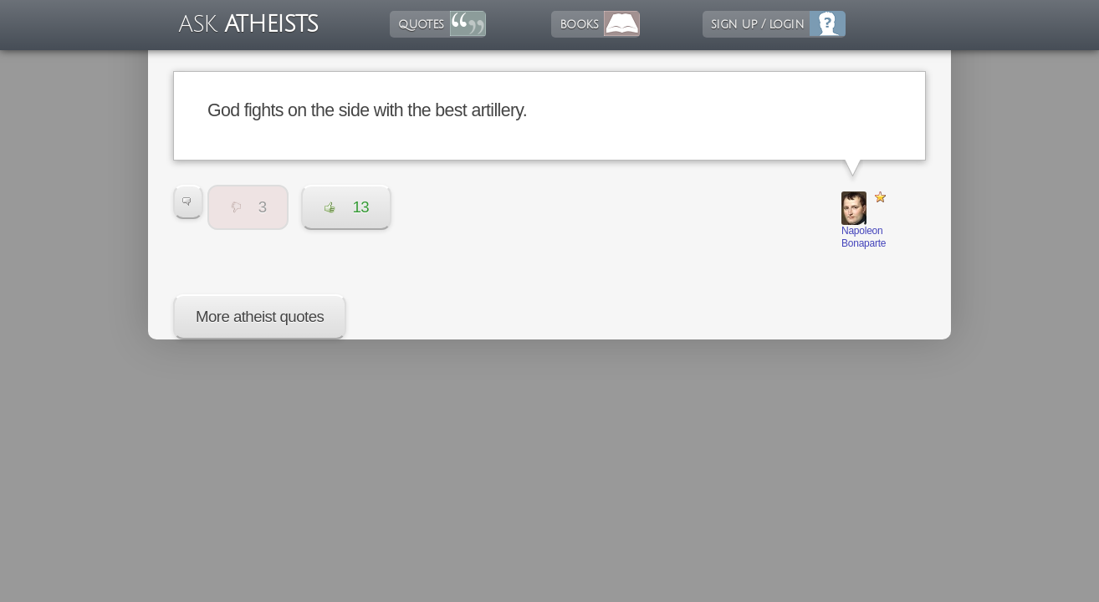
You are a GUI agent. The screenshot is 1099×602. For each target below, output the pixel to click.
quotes (420, 24)
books (579, 24)
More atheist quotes (260, 316)
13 (346, 207)
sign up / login (757, 24)
